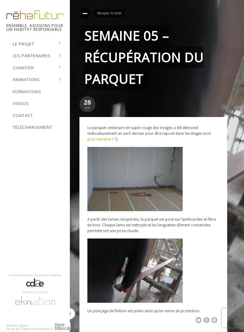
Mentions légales (17, 325)
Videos (21, 103)
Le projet (37, 44)
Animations (37, 80)
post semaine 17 (101, 139)
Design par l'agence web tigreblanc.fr (29, 329)
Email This (214, 320)
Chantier (37, 68)
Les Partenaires (37, 56)
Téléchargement (32, 127)
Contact (23, 115)
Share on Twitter (198, 320)
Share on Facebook (206, 320)
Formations (27, 91)
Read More (84, 13)
